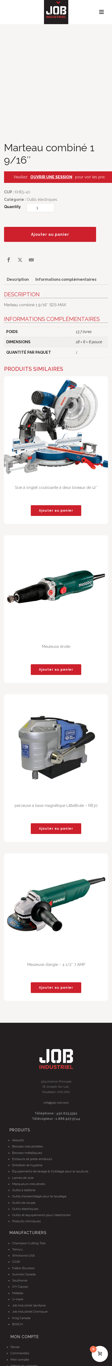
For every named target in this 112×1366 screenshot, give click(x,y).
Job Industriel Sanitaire (29, 1305)
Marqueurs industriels (28, 1184)
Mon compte (20, 1359)
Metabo (17, 1293)
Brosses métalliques (27, 1153)
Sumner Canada (24, 1274)
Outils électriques (42, 199)
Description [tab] (18, 279)
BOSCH (17, 1324)
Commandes (20, 1353)
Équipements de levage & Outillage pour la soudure (50, 1171)
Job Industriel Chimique (29, 1311)
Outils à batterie (23, 1190)
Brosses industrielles (27, 1146)
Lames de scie (22, 1178)
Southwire (19, 1280)
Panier (15, 1347)
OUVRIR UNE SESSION (51, 177)
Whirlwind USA (23, 1255)
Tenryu (17, 1249)
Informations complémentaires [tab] (65, 279)
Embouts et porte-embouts (32, 1159)
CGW (16, 1262)
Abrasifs (18, 1140)
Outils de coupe (23, 1203)
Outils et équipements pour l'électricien (41, 1215)
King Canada (21, 1318)
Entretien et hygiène (27, 1165)
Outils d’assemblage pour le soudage (39, 1196)
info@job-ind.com (56, 1103)
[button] (56, 510)
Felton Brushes (23, 1268)
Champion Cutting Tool (28, 1243)
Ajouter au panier (50, 234)
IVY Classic (20, 1287)
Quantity (12, 207)
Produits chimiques (26, 1221)
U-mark (17, 1299)
